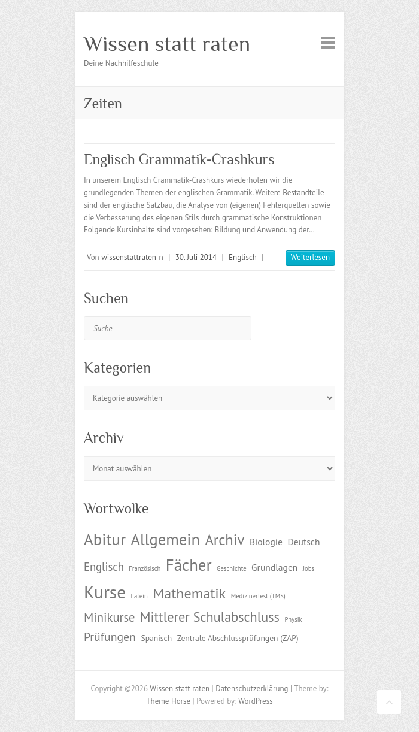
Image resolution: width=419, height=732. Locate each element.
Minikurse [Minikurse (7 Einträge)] (109, 617)
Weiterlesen (310, 257)
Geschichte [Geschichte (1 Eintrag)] (231, 568)
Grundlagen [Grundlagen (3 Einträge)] (274, 567)
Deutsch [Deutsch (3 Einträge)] (303, 542)
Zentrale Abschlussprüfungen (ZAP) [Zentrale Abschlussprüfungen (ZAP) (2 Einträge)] (238, 638)
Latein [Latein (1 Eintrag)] (139, 596)
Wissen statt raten (167, 44)
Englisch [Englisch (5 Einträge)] (104, 566)
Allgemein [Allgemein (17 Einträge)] (165, 539)
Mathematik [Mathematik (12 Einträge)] (189, 593)
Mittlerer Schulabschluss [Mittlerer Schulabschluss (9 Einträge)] (210, 616)
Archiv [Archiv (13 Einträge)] (224, 539)
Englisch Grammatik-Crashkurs (179, 159)
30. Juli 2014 (196, 257)
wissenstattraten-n (132, 257)
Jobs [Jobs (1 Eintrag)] (308, 568)
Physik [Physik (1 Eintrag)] (293, 619)
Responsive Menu (328, 42)
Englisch (243, 257)
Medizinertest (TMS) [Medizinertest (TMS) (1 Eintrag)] (258, 596)
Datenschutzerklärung (251, 688)
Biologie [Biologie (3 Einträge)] (266, 542)
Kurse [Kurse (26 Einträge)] (105, 591)
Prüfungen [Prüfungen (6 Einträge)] (110, 636)
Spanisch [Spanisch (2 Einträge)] (156, 638)
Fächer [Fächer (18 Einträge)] (189, 565)
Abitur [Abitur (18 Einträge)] (105, 539)
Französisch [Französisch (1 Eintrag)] (144, 568)
